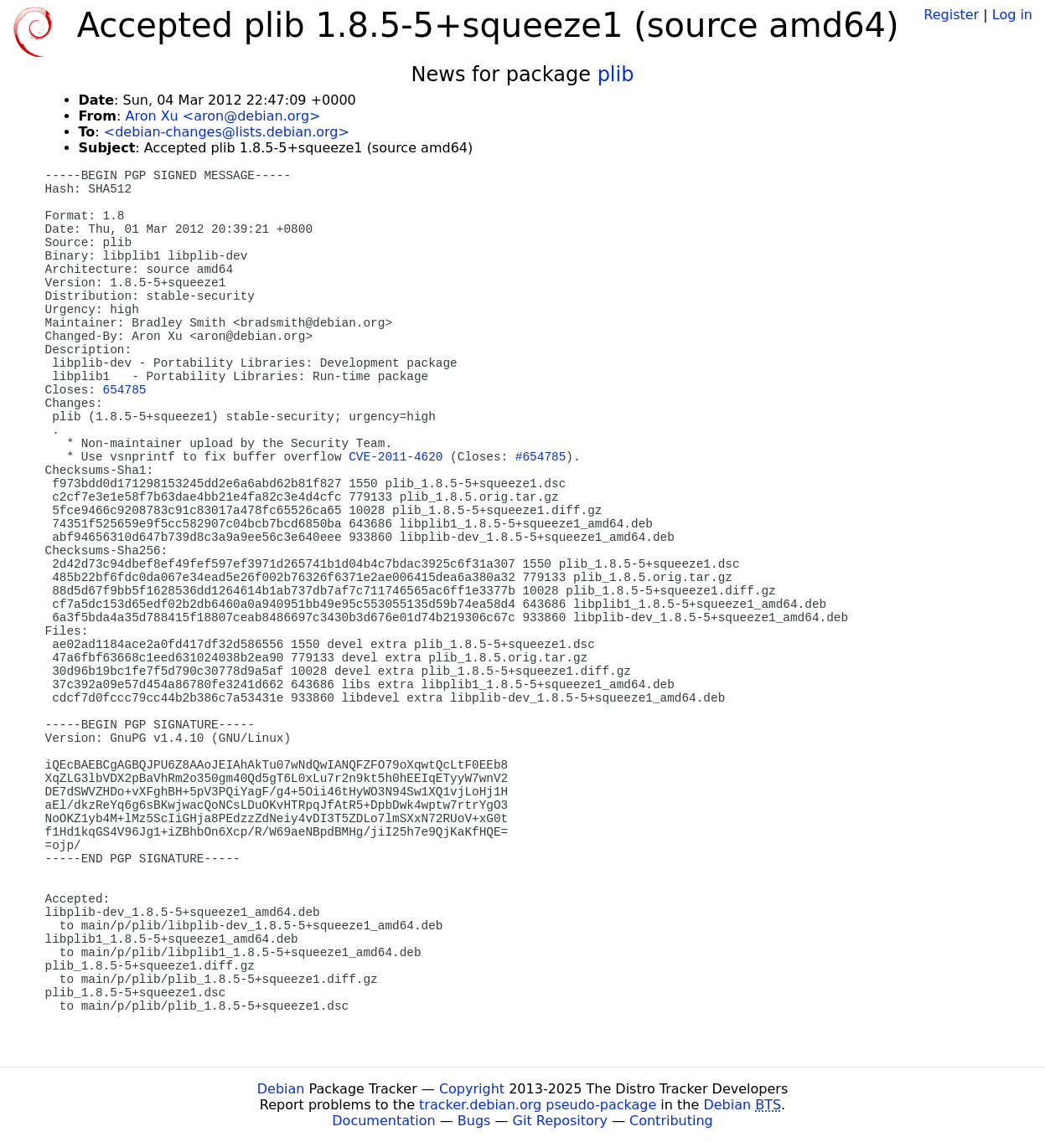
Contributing (671, 1121)
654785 (125, 390)
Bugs (474, 1121)
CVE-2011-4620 (395, 457)
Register (951, 15)
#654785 (540, 457)
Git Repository (560, 1121)
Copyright (471, 1089)
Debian (281, 1089)
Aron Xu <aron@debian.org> (222, 116)
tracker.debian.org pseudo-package (537, 1105)
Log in (1012, 15)
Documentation (383, 1121)
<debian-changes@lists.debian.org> (226, 132)
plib (616, 74)
